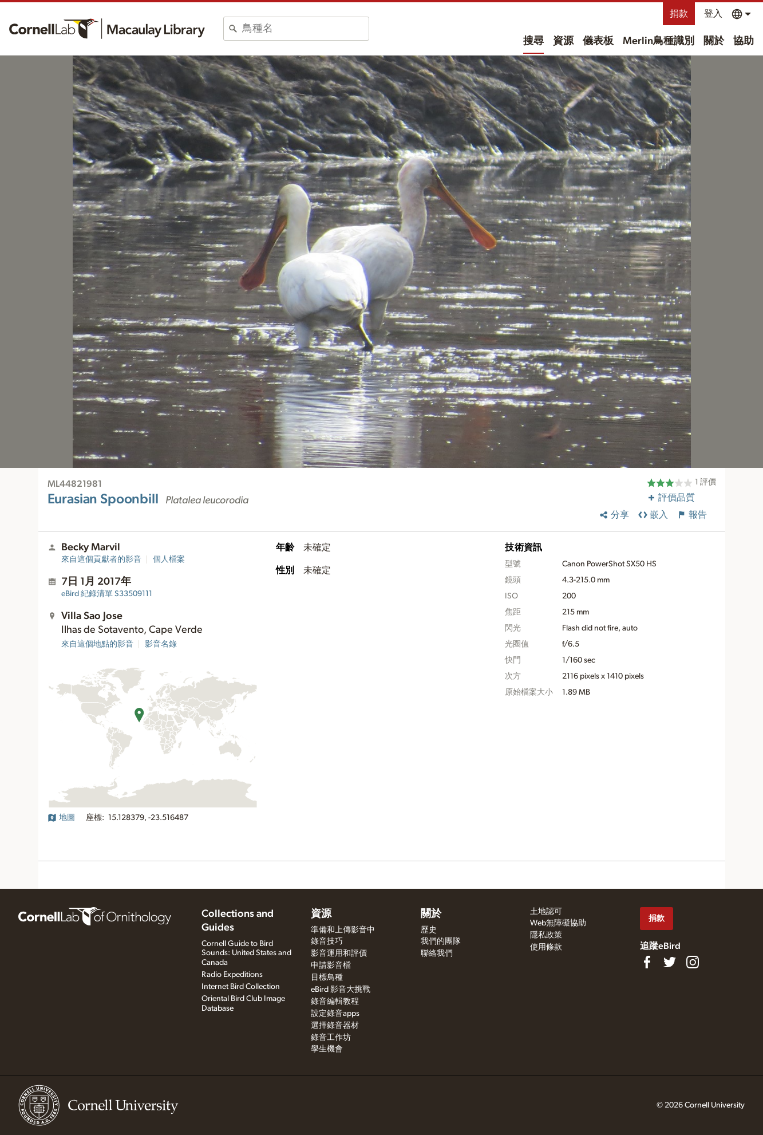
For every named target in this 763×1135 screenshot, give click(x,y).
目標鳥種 (327, 978)
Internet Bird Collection (240, 987)
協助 (743, 41)
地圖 (61, 818)
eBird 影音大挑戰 (340, 990)
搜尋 (533, 41)
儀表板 (598, 41)
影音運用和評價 (339, 953)
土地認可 (546, 912)
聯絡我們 (437, 953)
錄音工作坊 (331, 1038)
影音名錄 (161, 644)
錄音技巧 (327, 941)
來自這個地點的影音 (97, 644)
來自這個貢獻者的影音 (101, 559)
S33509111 (106, 594)
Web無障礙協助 (558, 923)
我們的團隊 (441, 941)
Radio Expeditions (232, 975)
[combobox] (305, 28)
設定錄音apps (335, 1014)
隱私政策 (546, 935)
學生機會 (327, 1049)
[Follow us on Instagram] (692, 962)
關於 (713, 41)
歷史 (429, 930)
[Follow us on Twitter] (670, 962)
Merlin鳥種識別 (658, 41)
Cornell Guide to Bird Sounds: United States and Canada (246, 953)
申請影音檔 (331, 965)
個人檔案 (169, 559)
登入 (713, 13)
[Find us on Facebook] (647, 962)
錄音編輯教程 (335, 1002)
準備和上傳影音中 (343, 930)
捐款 (679, 13)
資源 (563, 41)
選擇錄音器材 (335, 1026)
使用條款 (546, 947)
